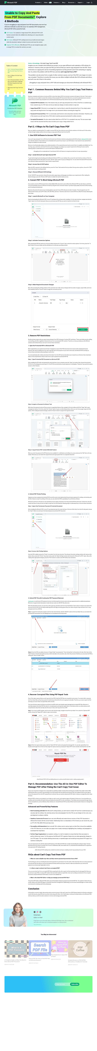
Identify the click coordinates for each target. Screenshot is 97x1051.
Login (88, 2)
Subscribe (74, 981)
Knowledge (36, 63)
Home (30, 63)
